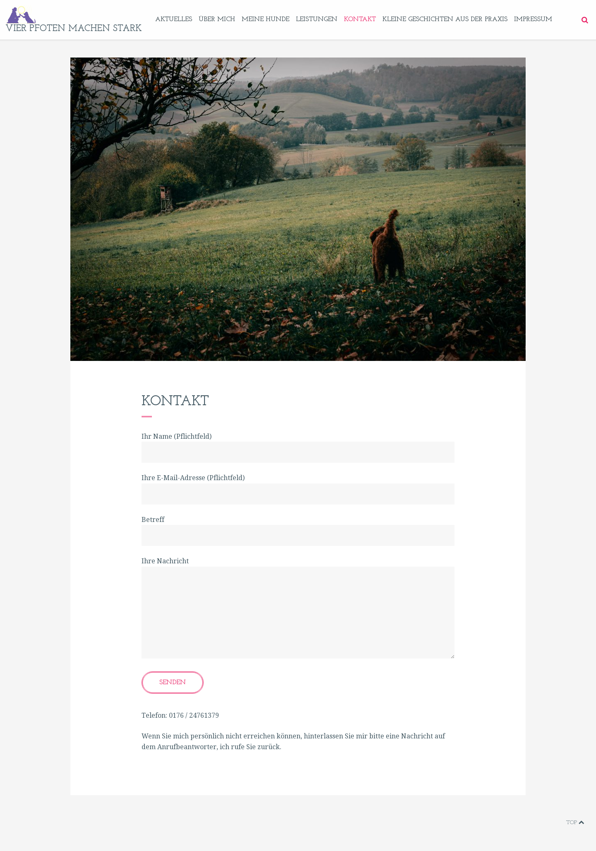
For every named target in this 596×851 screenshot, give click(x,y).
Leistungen (316, 19)
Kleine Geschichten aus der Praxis (444, 19)
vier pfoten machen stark (73, 29)
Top (575, 822)
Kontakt (360, 19)
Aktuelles (173, 19)
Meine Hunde (265, 19)
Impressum (533, 19)
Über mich (217, 19)
